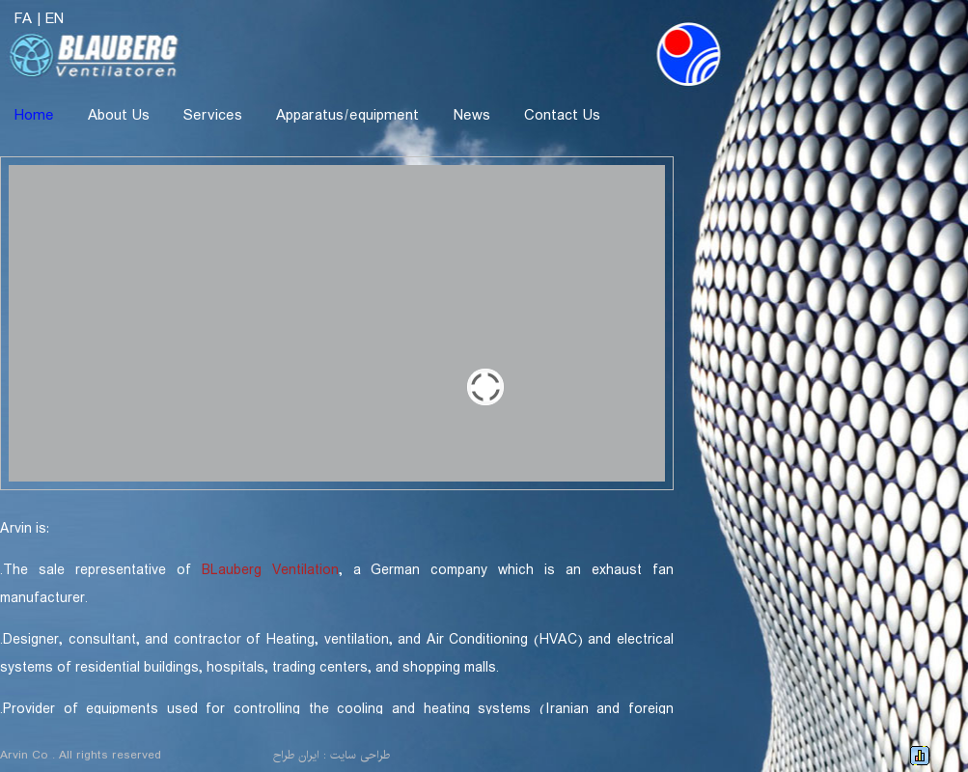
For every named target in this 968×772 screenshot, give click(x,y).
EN (54, 19)
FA (23, 19)
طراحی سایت (360, 755)
